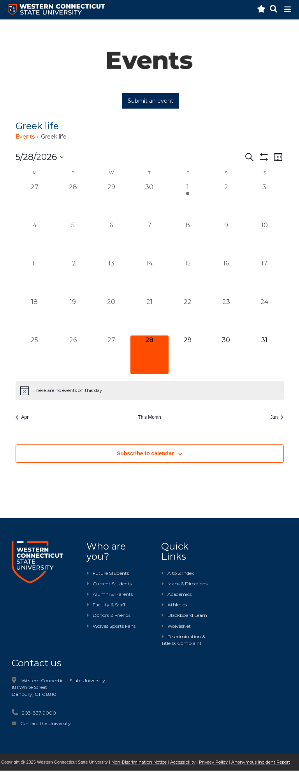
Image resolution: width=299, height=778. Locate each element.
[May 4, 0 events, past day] (35, 240)
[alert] (150, 390)
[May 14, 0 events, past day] (149, 278)
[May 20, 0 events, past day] (111, 316)
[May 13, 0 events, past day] (111, 278)
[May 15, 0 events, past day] (188, 278)
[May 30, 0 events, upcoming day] (226, 354)
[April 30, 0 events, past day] (149, 202)
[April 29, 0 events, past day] (111, 202)
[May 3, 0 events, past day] (264, 202)
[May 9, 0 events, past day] (226, 240)
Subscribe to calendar (145, 453)
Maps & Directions (184, 584)
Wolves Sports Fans (114, 626)
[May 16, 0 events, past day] (226, 278)
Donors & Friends (111, 615)
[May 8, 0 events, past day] (188, 240)
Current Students (112, 584)
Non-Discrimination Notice (139, 762)
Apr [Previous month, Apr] (22, 417)
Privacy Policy (213, 762)
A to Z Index (177, 573)
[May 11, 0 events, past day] (35, 278)
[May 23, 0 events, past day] (226, 316)
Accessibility (182, 762)
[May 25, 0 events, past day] (35, 354)
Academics (176, 594)
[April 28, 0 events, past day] (73, 202)
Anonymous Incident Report (260, 762)
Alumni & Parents (113, 594)
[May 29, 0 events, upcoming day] (188, 354)
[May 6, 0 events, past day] (111, 240)
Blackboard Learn (184, 615)
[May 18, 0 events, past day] (35, 316)
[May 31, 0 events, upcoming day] (264, 354)
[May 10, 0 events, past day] (264, 240)
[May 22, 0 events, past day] (188, 316)
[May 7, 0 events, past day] (149, 240)
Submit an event (150, 100)
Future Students (107, 573)
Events (25, 136)
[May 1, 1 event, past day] (188, 202)
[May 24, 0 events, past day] (264, 316)
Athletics (174, 605)
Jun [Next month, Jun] (276, 417)
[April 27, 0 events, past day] (35, 202)
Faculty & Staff (109, 605)
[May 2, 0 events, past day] (226, 202)
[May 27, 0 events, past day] (111, 354)
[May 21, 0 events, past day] (149, 316)
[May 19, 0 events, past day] (73, 316)
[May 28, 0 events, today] (149, 354)
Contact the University (45, 723)
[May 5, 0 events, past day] (73, 240)
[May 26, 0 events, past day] (73, 354)
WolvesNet (176, 626)
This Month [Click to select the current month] (149, 417)
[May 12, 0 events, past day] (73, 278)
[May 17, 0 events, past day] (264, 278)
